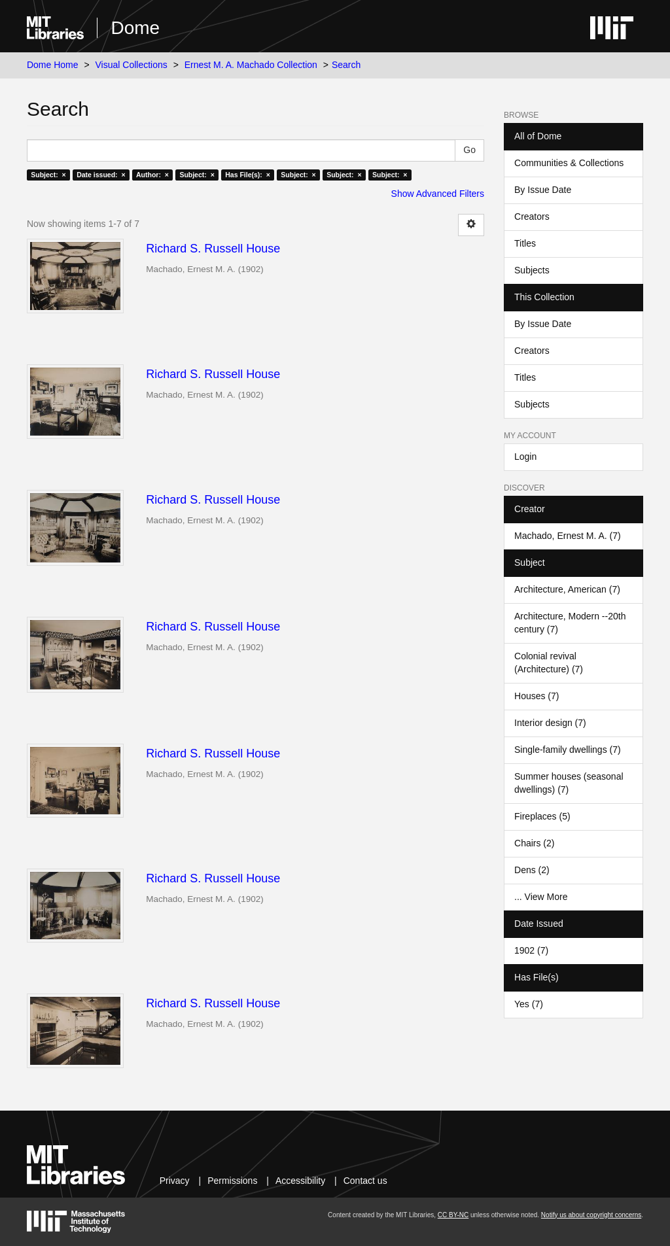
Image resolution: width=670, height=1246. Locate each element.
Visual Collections (132, 65)
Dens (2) (532, 870)
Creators (532, 216)
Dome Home (53, 65)
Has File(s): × (247, 175)
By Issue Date (542, 189)
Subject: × (48, 175)
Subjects (532, 270)
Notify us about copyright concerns (591, 1215)
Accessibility (300, 1180)
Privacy (175, 1180)
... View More (540, 896)
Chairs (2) (534, 843)
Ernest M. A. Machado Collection (251, 65)
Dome (135, 28)
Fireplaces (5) (542, 816)
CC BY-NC (453, 1215)
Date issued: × (101, 175)
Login (525, 456)
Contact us (365, 1180)
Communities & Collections (569, 163)
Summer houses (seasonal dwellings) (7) (569, 783)
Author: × (152, 175)
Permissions (232, 1180)
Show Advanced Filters (437, 193)
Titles (525, 243)
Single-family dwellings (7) (567, 749)
